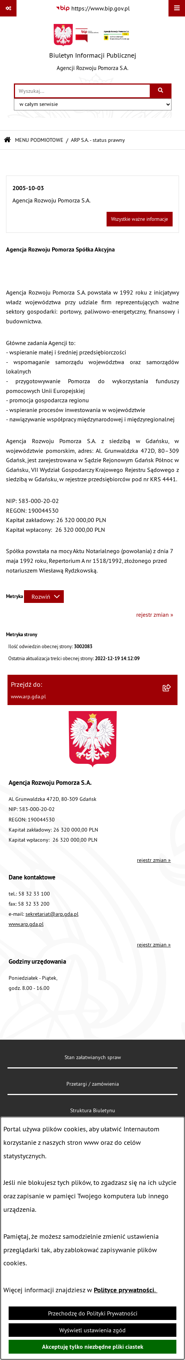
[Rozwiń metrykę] (44, 596)
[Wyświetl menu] (176, 8)
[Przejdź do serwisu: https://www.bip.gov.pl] (92, 8)
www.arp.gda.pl (26, 924)
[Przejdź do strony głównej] (92, 50)
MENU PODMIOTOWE (39, 140)
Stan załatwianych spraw (93, 1057)
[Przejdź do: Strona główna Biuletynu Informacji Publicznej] (7, 140)
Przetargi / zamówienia (92, 1083)
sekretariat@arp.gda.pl (52, 914)
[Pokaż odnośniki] (8, 8)
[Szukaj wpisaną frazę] (161, 90)
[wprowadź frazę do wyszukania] (82, 90)
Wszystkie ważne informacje (139, 219)
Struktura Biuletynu (92, 1110)
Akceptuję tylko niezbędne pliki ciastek (92, 1347)
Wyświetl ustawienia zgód (92, 1330)
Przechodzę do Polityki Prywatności (92, 1313)
